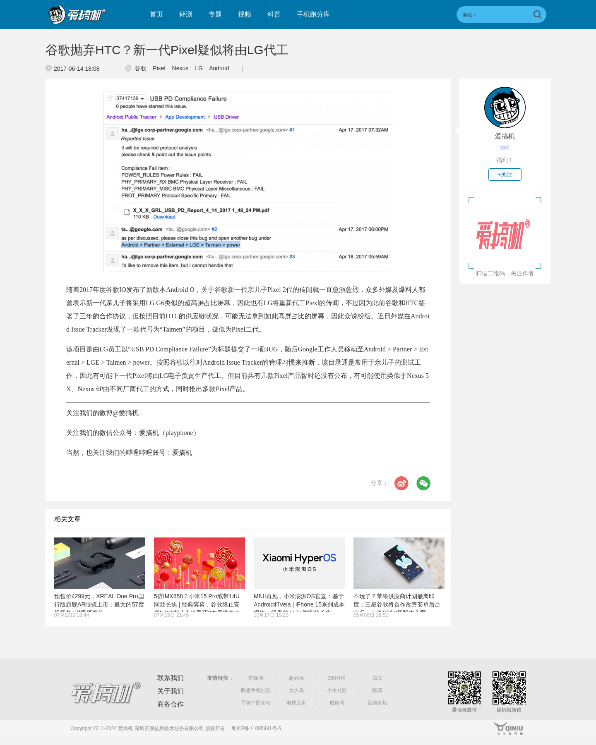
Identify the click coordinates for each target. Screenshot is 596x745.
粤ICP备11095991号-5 (256, 728)
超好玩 (296, 678)
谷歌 (140, 68)
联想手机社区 (256, 690)
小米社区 (337, 690)
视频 (244, 14)
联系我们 (170, 677)
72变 (377, 678)
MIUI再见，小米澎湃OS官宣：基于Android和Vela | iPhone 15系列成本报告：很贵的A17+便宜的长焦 (299, 604)
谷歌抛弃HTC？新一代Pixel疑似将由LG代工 (167, 50)
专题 (215, 14)
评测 (185, 14)
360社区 (337, 678)
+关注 (504, 174)
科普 (274, 14)
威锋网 (336, 703)
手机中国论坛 (256, 703)
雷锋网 (255, 678)
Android (219, 68)
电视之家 (296, 703)
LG (199, 68)
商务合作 (170, 704)
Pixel (159, 68)
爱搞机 (505, 136)
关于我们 (170, 691)
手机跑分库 (313, 14)
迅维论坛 (377, 703)
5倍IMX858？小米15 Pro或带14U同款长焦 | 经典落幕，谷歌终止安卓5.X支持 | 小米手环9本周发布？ (197, 604)
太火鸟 (296, 690)
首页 (156, 14)
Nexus (180, 68)
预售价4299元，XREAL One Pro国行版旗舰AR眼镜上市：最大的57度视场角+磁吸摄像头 (99, 604)
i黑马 (377, 690)
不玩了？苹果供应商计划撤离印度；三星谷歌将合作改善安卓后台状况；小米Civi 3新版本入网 (396, 604)
